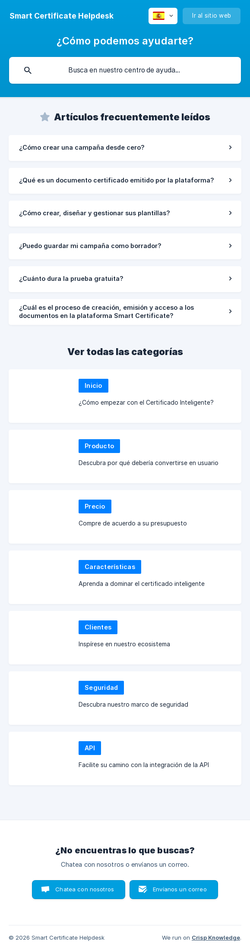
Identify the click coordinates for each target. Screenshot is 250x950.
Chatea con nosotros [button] (84, 889)
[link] (125, 148)
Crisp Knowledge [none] (216, 937)
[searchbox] (125, 70)
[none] (61, 16)
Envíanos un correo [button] (180, 889)
